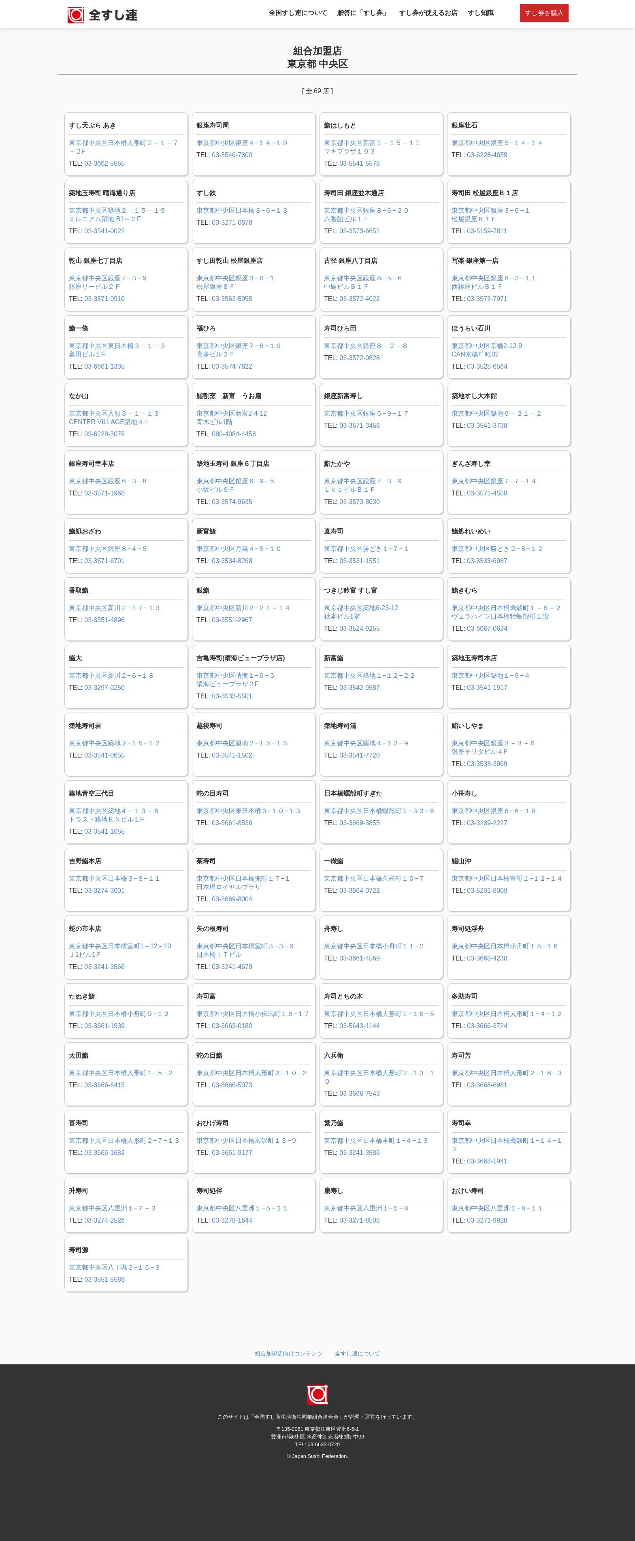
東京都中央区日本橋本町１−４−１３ (376, 1140)
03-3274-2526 (104, 1220)
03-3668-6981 (487, 1085)
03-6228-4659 (487, 155)
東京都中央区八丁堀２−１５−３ (115, 1267)
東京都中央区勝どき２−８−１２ (497, 548)
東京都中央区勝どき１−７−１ (366, 548)
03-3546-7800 (232, 155)
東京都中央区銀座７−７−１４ (494, 481)
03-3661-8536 (232, 823)
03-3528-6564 (487, 366)
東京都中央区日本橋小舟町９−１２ (119, 1013)
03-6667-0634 (487, 628)
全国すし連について (298, 12)
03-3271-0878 (232, 222)
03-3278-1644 (232, 1220)
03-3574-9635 (232, 501)
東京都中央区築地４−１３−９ (366, 743)
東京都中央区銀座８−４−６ (108, 548)
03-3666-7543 (359, 1093)
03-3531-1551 (359, 560)
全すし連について (357, 1353)
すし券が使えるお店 (428, 12)
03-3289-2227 (487, 823)
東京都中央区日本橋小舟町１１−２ (374, 946)
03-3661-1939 (104, 1025)
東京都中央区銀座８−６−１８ (494, 810)
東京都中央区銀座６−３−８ (108, 481)
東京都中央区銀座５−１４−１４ (497, 142)
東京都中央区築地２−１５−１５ (242, 743)
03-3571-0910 (104, 298)
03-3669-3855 (359, 823)
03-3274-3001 (104, 890)
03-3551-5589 (104, 1279)
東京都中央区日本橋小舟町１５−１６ (505, 946)
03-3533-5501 (232, 696)
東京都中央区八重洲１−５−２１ (242, 1208)
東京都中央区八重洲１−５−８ (366, 1208)
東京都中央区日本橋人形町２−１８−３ (507, 1072)
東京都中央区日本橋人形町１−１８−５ (379, 1013)
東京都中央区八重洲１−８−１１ (497, 1208)
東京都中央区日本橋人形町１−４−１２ (507, 1013)
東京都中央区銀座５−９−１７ (366, 413)
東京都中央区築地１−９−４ (491, 675)
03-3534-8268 (232, 560)
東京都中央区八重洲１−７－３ (113, 1208)
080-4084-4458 (234, 434)
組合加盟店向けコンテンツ (289, 1353)
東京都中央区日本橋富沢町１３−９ (246, 1140)
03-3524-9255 (359, 628)
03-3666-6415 (104, 1085)
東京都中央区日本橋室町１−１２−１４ (507, 878)
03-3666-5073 (232, 1085)
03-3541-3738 (487, 425)
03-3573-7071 (487, 298)
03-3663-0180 (232, 1025)
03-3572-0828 (359, 357)
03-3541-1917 (487, 687)
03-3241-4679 (232, 966)
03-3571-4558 (487, 493)
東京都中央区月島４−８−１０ (239, 548)
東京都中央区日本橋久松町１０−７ (374, 878)
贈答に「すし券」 (363, 12)
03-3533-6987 (487, 560)
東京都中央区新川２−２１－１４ (243, 607)
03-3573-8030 (359, 501)
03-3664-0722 (359, 890)
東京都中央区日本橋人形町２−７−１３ (124, 1140)
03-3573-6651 (359, 231)
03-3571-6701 (104, 560)
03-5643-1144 (359, 1025)
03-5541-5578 (359, 163)
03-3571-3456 (359, 425)
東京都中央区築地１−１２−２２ (370, 675)
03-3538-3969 (487, 763)
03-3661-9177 (232, 1152)
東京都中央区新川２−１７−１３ (115, 607)
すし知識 (481, 12)
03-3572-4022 (359, 298)
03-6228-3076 (104, 434)
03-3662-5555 (104, 163)
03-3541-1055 (104, 831)
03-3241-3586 (359, 1152)
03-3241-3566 (104, 966)
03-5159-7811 (487, 231)
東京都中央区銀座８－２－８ (366, 345)
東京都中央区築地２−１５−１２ (115, 743)
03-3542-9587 (359, 687)
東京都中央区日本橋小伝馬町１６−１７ (253, 1013)
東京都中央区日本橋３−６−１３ (242, 210)
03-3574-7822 (232, 366)
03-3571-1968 (104, 493)
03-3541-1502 (232, 755)
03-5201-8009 (487, 890)
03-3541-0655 (104, 755)
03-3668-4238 (487, 958)
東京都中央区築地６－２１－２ (497, 413)
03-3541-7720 (359, 755)
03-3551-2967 (232, 620)
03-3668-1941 (487, 1161)
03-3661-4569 (359, 958)
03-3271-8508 (359, 1220)
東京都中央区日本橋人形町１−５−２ (121, 1072)
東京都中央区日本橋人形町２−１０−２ (252, 1072)
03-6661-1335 (104, 366)
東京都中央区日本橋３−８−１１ (115, 878)
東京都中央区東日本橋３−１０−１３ (248, 810)
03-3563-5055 (232, 298)
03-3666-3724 (487, 1025)
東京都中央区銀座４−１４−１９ (242, 142)
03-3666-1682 (104, 1152)
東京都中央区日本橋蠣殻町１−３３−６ (379, 810)
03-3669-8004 (232, 899)
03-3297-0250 (104, 687)
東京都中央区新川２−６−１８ (111, 675)
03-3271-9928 (487, 1220)
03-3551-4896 (104, 620)
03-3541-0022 (104, 231)
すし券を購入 (544, 12)
